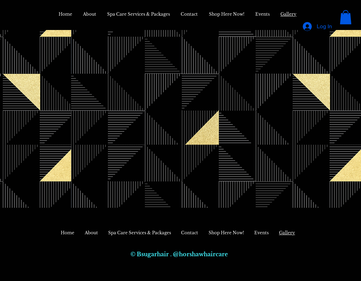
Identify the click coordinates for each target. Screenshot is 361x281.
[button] (346, 17)
